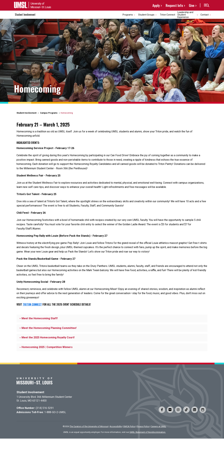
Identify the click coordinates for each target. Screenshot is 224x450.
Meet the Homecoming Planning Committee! (47, 328)
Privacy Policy (143, 426)
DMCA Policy (129, 426)
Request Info (174, 5)
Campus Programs (49, 113)
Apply (156, 5)
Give (191, 5)
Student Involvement (25, 14)
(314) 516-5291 (45, 408)
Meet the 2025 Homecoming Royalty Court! (47, 337)
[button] (206, 5)
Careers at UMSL (158, 426)
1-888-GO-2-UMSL (55, 412)
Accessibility (116, 426)
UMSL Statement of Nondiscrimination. (148, 432)
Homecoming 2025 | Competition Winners (46, 347)
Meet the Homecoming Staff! (38, 318)
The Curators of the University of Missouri (89, 426)
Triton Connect (167, 14)
